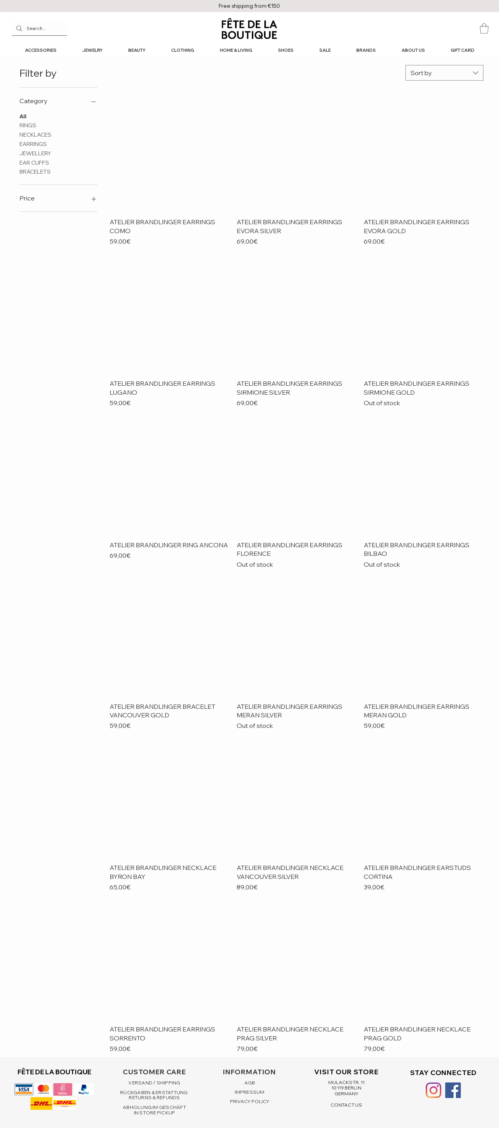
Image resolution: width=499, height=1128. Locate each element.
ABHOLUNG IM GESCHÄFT (154, 1107)
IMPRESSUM (249, 1092)
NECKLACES (35, 134)
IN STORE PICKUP (154, 1113)
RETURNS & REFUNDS (154, 1097)
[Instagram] (433, 1090)
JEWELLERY (35, 153)
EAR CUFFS (34, 162)
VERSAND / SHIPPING (154, 1083)
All (23, 116)
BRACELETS (35, 171)
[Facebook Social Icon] (453, 1090)
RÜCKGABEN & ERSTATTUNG (154, 1092)
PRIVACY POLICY (249, 1101)
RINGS (27, 125)
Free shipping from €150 (249, 6)
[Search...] (39, 28)
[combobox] (444, 73)
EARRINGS (33, 144)
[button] (484, 28)
